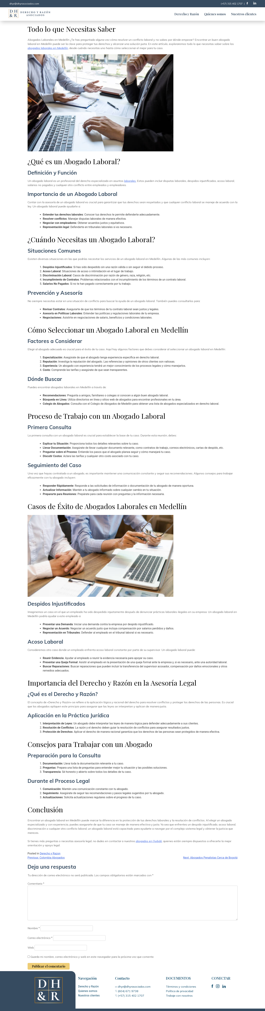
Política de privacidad (179, 991)
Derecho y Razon (50, 853)
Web (31, 947)
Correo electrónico (40, 938)
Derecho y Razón (186, 14)
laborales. (130, 181)
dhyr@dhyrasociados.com (133, 986)
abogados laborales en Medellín (48, 48)
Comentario (36, 883)
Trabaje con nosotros (179, 995)
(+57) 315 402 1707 (129, 995)
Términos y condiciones (181, 986)
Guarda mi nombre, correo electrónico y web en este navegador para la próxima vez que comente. (92, 956)
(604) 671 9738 (127, 991)
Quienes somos (215, 14)
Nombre (34, 928)
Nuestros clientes (243, 14)
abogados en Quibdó (149, 841)
